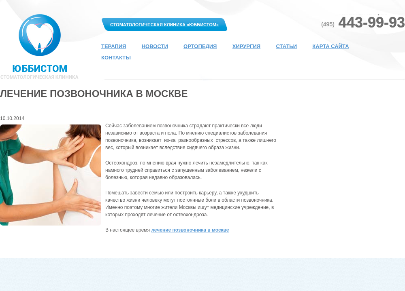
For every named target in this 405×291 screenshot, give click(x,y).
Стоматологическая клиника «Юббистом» (164, 24)
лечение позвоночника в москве (190, 230)
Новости (155, 46)
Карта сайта (330, 46)
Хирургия (246, 46)
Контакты (116, 58)
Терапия (113, 46)
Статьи (286, 46)
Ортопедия (200, 46)
